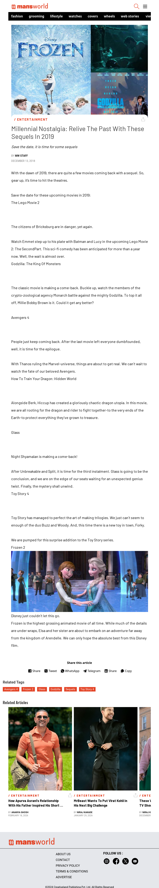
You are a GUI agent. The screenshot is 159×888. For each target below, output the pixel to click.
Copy (126, 671)
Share (34, 671)
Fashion (17, 16)
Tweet (50, 671)
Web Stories (130, 16)
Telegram (92, 671)
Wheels (109, 16)
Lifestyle (56, 16)
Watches (75, 16)
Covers (93, 16)
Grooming (36, 16)
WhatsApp (70, 671)
